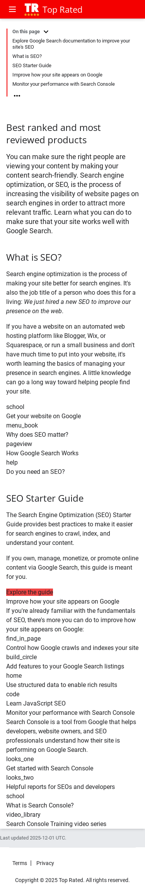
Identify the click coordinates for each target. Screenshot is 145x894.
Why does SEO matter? (37, 434)
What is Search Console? (40, 805)
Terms (19, 863)
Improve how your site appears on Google (57, 75)
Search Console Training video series (56, 824)
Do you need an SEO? (35, 471)
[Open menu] (13, 9)
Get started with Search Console (49, 768)
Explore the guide (29, 592)
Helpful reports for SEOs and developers (60, 787)
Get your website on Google (43, 416)
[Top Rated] (31, 9)
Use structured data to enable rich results (61, 685)
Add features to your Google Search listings (65, 666)
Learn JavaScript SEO (36, 703)
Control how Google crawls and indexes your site (72, 647)
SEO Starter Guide (31, 65)
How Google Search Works (42, 453)
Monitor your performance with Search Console (63, 84)
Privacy (45, 863)
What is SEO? (27, 56)
